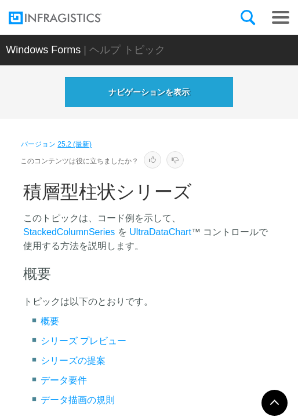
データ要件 (64, 380)
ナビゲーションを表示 (149, 92)
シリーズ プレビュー (83, 341)
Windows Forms (43, 50)
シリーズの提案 (73, 360)
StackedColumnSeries (69, 232)
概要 (50, 321)
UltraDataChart (160, 232)
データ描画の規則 (78, 400)
